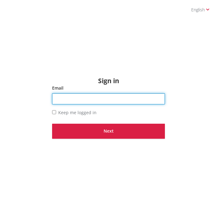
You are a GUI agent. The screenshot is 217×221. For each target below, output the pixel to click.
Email (57, 88)
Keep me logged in (74, 112)
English (200, 10)
